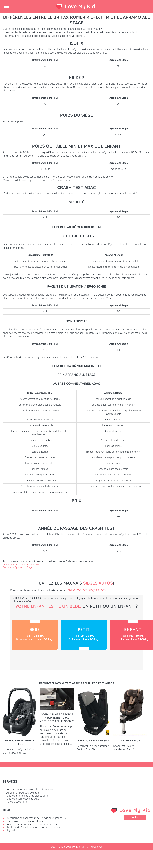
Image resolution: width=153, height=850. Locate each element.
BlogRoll (10, 830)
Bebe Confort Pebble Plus (20, 742)
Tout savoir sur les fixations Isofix (24, 821)
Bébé (35, 635)
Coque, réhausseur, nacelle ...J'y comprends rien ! (32, 824)
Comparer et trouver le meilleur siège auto (29, 789)
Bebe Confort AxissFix (93, 740)
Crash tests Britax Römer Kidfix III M (21, 564)
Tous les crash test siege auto (22, 798)
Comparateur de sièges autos (85, 590)
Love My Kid (80, 6)
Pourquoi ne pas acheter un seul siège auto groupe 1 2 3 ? (37, 818)
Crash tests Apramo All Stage (17, 567)
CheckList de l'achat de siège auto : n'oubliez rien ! (33, 827)
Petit (84, 635)
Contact (135, 817)
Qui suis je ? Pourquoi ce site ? (22, 792)
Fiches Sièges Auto (16, 801)
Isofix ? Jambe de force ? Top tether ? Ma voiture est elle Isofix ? (57, 718)
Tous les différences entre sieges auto (26, 795)
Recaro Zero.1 (130, 740)
